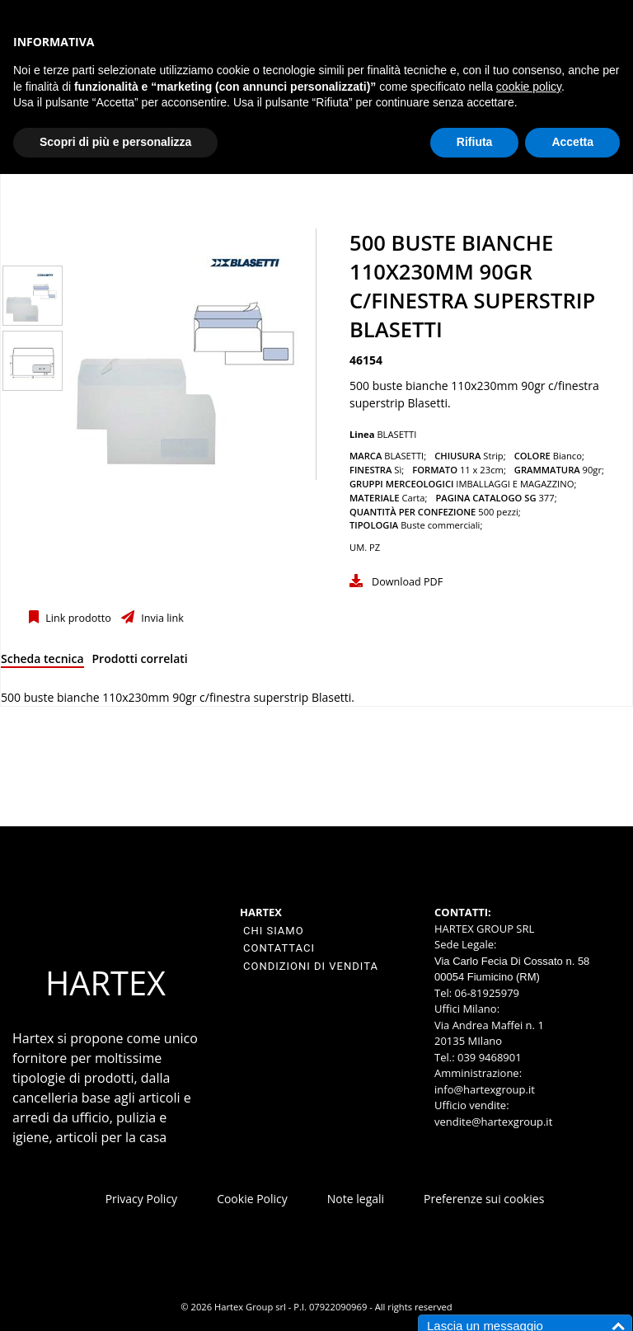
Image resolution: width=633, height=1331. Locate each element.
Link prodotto (77, 618)
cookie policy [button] (528, 86)
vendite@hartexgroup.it (493, 1121)
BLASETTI (396, 434)
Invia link (161, 618)
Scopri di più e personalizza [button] (115, 141)
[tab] (42, 661)
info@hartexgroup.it (484, 1089)
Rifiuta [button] (475, 141)
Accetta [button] (572, 141)
